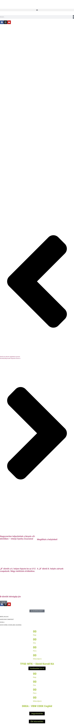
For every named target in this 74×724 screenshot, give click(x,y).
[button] (37, 10)
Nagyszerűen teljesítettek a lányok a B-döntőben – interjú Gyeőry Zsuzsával (17, 537)
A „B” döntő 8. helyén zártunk (50, 568)
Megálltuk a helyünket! (47, 539)
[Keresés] (73, 17)
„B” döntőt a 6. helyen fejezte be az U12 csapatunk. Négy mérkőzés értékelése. (18, 569)
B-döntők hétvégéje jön (10, 596)
